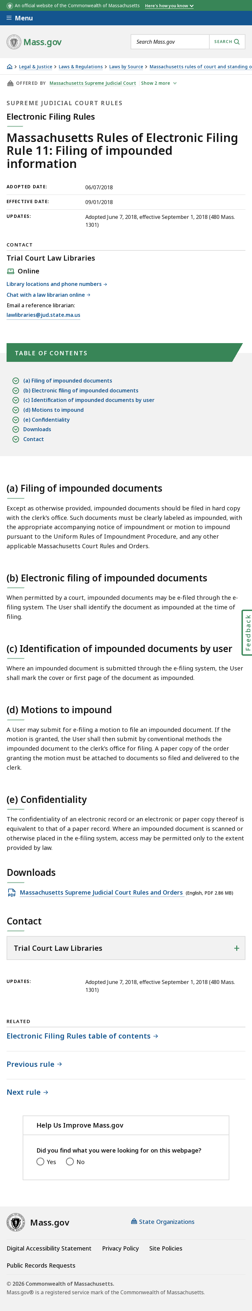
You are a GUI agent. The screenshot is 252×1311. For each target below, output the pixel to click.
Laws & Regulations (81, 67)
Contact (33, 439)
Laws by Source (126, 67)
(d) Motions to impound (53, 410)
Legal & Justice (35, 67)
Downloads (37, 429)
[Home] (9, 66)
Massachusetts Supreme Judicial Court (93, 83)
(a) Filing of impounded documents (67, 381)
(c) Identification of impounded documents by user (89, 400)
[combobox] (188, 41)
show (156, 83)
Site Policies (165, 1248)
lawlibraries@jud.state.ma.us (43, 315)
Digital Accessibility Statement (49, 1248)
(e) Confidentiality (46, 420)
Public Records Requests (41, 1265)
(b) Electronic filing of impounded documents (80, 390)
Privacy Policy (120, 1248)
